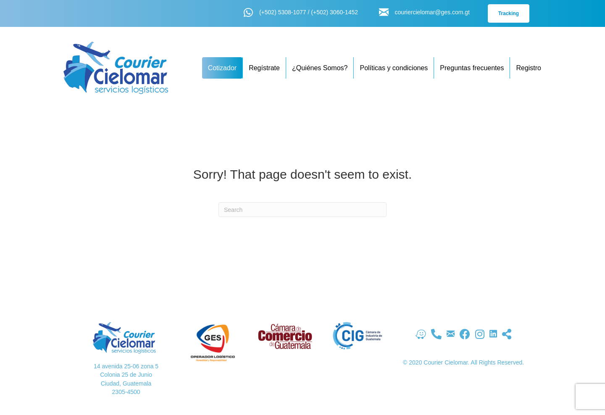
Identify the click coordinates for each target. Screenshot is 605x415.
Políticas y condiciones (394, 67)
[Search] (302, 209)
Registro (528, 67)
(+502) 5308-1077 (282, 12)
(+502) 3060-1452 (334, 12)
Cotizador (222, 67)
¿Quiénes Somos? (320, 67)
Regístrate (264, 67)
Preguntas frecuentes (472, 67)
